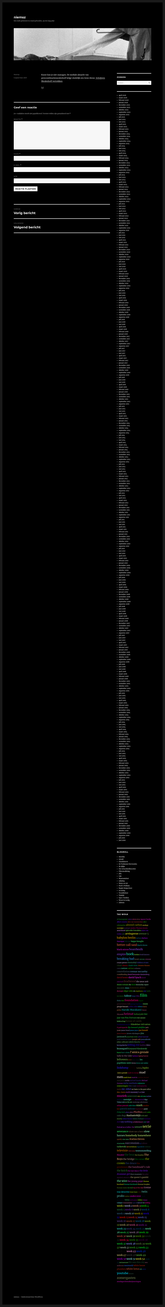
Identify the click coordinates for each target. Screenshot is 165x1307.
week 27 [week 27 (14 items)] (124, 1232)
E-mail (17, 165)
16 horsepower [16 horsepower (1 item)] (122, 919)
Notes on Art (123, 883)
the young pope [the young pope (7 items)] (135, 1181)
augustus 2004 (124, 720)
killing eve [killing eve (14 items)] (133, 1045)
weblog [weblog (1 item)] (147, 1203)
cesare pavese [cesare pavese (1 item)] (122, 963)
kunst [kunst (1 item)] (119, 1053)
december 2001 (124, 797)
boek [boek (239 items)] (130, 954)
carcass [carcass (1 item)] (142, 959)
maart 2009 (123, 587)
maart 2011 (123, 529)
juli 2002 (122, 780)
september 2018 (124, 315)
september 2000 (125, 833)
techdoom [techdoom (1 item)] (133, 1147)
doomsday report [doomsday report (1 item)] (142, 985)
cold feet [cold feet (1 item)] (131, 968)
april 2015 (122, 414)
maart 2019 (123, 300)
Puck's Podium (124, 886)
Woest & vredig (124, 900)
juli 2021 (122, 233)
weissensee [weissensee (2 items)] (123, 1262)
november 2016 (124, 368)
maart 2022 (123, 213)
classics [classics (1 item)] (125, 966)
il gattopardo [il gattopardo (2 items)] (122, 1027)
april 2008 (122, 614)
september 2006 (125, 659)
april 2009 (122, 585)
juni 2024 (122, 148)
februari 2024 (124, 158)
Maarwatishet (124, 878)
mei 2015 (122, 411)
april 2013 (122, 471)
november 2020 (124, 252)
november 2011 (124, 510)
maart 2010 (123, 558)
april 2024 (122, 153)
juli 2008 (122, 606)
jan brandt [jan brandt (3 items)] (143, 1030)
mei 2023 (122, 180)
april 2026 (122, 95)
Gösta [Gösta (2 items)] (140, 1007)
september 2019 (124, 286)
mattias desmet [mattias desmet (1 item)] (143, 1077)
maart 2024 (123, 156)
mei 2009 (122, 582)
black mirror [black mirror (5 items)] (123, 949)
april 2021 (122, 240)
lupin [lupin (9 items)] (145, 1067)
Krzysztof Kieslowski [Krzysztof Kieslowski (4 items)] (137, 1048)
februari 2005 (124, 705)
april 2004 (122, 729)
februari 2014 (123, 447)
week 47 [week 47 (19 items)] (121, 1255)
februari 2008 (124, 618)
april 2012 (122, 498)
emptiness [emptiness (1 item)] (139, 991)
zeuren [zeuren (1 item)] (131, 1274)
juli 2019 (122, 291)
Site (15, 176)
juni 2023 (122, 177)
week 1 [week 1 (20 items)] (120, 1205)
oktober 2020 (123, 254)
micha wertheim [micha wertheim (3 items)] (130, 1083)
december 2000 (124, 826)
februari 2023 (123, 187)
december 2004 (124, 710)
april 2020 (122, 269)
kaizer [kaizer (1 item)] (142, 1042)
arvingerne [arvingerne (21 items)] (131, 933)
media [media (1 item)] (127, 1081)
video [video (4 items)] (140, 1200)
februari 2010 (123, 561)
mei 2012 (122, 496)
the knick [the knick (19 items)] (122, 1170)
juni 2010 (122, 551)
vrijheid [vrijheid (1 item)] (139, 1203)
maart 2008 (123, 616)
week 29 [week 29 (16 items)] (143, 1232)
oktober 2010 (123, 541)
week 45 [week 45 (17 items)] (131, 1251)
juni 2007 (122, 638)
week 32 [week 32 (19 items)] (139, 1236)
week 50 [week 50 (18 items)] (121, 1258)
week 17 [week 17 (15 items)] (130, 1221)
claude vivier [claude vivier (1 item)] (133, 966)
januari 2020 (123, 276)
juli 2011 (122, 520)
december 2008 (124, 594)
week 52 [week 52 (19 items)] (140, 1258)
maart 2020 (123, 271)
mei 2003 (122, 756)
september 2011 (124, 515)
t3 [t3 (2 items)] (140, 1143)
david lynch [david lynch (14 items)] (134, 977)
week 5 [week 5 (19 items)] (121, 1209)
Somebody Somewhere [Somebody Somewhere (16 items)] (138, 1135)
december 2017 (124, 336)
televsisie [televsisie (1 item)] (131, 1151)
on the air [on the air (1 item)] (128, 1102)
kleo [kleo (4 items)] (148, 1045)
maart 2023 (123, 185)
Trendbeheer (123, 893)
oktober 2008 (123, 599)
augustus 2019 (124, 288)
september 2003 (124, 746)
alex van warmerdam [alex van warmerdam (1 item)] (135, 922)
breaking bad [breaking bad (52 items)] (125, 958)
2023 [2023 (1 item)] (134, 919)
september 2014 (124, 430)
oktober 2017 (123, 341)
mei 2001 (122, 814)
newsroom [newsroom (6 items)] (132, 1096)
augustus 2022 (124, 201)
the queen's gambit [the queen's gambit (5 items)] (139, 1177)
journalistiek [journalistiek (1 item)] (145, 1039)
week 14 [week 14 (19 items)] (133, 1217)
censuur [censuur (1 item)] (148, 959)
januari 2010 (123, 563)
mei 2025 (122, 122)
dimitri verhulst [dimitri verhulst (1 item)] (122, 985)
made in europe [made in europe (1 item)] (133, 1073)
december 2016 (124, 365)
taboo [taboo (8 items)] (144, 1143)
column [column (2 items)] (137, 968)
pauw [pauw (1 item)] (146, 1109)
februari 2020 (124, 274)
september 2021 (124, 228)
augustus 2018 (124, 317)
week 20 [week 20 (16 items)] (124, 1224)
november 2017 (124, 339)
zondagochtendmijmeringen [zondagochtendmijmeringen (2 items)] (129, 1281)
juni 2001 (122, 811)
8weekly (122, 857)
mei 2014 (122, 440)
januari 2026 (123, 103)
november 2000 (124, 828)
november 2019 (124, 281)
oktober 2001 (123, 802)
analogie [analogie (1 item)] (127, 928)
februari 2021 (123, 245)
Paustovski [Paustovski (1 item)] (139, 1109)
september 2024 (125, 141)
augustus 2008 (124, 604)
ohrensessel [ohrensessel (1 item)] (139, 1100)
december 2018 (124, 307)
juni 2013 (122, 467)
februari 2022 (124, 216)
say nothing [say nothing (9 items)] (126, 1121)
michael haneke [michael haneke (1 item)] (135, 1081)
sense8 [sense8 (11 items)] (138, 1127)
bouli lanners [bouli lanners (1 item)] (145, 955)
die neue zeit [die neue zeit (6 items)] (142, 981)
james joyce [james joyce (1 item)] (134, 1030)
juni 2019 (122, 293)
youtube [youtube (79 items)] (122, 1273)
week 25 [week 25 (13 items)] (140, 1228)
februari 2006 (124, 676)
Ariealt (121, 859)
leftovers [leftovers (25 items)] (122, 1059)
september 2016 (124, 373)
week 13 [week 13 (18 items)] (124, 1217)
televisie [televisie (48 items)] (122, 1150)
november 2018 (124, 310)
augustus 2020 (124, 259)
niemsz (20, 17)
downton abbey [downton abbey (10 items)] (138, 987)
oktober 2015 (123, 399)
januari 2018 (123, 334)
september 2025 (125, 112)
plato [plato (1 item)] (131, 1112)
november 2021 (124, 223)
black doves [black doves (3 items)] (142, 945)
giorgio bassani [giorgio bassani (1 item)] (122, 1007)
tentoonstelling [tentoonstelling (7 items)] (143, 1150)
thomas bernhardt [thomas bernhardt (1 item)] (131, 1184)
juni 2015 (122, 409)
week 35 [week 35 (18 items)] (133, 1239)
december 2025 (124, 105)
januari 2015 (123, 421)
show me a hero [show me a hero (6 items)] (136, 1131)
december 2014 (124, 423)
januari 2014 (123, 450)
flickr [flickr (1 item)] (119, 1001)
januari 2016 (123, 392)
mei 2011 (122, 524)
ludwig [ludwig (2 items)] (139, 1068)
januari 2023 (123, 189)
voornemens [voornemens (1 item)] (127, 1203)
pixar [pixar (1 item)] (127, 1112)
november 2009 (124, 568)
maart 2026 (123, 98)
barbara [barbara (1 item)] (139, 938)
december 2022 (124, 192)
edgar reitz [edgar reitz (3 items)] (128, 991)
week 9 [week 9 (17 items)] (121, 1213)
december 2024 (124, 134)
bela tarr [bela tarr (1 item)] (128, 941)
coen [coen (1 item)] (118, 968)
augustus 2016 (124, 375)
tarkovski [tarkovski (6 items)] (121, 1146)
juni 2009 (122, 580)
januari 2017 (123, 363)
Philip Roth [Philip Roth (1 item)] (121, 1112)
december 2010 (124, 536)
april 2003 (122, 758)
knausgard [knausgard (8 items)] (122, 1048)
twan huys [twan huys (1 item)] (134, 1192)
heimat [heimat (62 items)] (128, 1014)
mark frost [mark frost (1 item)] (127, 1077)
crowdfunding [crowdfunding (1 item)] (122, 974)
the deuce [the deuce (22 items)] (130, 1163)
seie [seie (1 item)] (144, 1122)
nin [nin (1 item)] (139, 1096)
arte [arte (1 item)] (123, 934)
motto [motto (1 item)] (119, 1089)
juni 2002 (122, 782)
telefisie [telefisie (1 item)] (148, 1147)
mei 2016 (122, 382)
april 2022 (122, 211)
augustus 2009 (124, 575)
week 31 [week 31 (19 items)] (130, 1236)
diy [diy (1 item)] (130, 985)
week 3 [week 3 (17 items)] (136, 1205)
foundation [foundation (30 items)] (131, 1000)
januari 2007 (123, 650)
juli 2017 (122, 348)
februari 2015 (123, 418)
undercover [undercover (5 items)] (135, 1196)
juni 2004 (122, 725)
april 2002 (122, 787)
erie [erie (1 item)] (144, 991)
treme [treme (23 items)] (147, 1187)
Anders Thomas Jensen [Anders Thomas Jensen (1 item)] (139, 928)
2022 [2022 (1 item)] (130, 919)
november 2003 (124, 741)
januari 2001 (123, 823)
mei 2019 (122, 295)
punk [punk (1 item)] (144, 1112)
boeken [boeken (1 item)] (137, 955)
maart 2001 (123, 819)
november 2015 (124, 397)
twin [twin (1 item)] (139, 1192)
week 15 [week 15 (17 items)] (142, 1217)
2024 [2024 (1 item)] (138, 919)
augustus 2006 (124, 662)
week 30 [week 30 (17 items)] (121, 1236)
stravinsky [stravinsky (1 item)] (121, 1143)
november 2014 (124, 426)
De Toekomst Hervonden (128, 864)
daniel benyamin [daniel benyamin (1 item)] (134, 974)
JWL (120, 874)
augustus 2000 (124, 835)
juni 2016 (122, 380)
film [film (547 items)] (143, 995)
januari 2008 (123, 621)
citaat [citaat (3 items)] (119, 965)
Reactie (18, 119)
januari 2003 (123, 766)
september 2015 (124, 401)
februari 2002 (124, 792)
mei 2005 (122, 698)
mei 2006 (122, 669)
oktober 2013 (123, 457)
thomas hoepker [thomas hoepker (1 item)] (144, 1184)
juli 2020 (122, 262)
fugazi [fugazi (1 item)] (141, 1001)
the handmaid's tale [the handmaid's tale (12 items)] (139, 1167)
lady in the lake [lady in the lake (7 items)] (124, 1056)
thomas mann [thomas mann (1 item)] (122, 1188)
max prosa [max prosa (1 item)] (121, 1081)
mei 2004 (122, 727)
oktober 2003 (123, 744)
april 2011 (122, 527)
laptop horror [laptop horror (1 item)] (143, 1056)
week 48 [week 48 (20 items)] (131, 1255)
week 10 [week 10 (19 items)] (129, 1213)
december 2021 (124, 221)
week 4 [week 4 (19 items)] (145, 1205)
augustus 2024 (124, 144)
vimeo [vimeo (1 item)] (145, 1200)
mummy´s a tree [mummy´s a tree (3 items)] (138, 1092)
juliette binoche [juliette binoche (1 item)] (134, 1042)
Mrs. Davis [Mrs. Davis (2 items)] (121, 1092)
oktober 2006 (124, 657)
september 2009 (125, 573)
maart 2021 (123, 242)
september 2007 (125, 631)
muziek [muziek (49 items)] (122, 1095)
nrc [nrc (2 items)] (133, 1100)
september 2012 (124, 488)
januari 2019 (123, 305)
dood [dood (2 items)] (133, 985)
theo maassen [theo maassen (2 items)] (136, 1174)
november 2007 (124, 626)
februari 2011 (123, 532)
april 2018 (122, 327)
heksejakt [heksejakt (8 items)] (139, 1014)
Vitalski (121, 895)
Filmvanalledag (124, 871)
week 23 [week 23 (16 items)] (121, 1228)
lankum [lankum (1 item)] (135, 1056)
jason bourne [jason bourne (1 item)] (121, 1033)
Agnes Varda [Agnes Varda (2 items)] (145, 919)
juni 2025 (122, 119)
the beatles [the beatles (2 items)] (139, 1155)
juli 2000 (122, 838)
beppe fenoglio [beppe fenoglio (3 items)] (137, 941)
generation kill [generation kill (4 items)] (123, 1004)
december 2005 (124, 681)
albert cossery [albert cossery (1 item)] (122, 922)
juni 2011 (122, 522)
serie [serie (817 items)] (146, 1126)
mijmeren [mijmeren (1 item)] (141, 1083)
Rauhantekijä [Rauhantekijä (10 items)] (133, 1115)
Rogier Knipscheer (125, 888)
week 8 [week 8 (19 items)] (145, 1209)
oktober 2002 (123, 773)
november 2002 (124, 770)
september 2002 (125, 775)
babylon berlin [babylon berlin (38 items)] (126, 937)
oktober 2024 (123, 139)
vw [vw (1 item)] (143, 1203)
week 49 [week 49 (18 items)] (141, 1255)
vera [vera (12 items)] (127, 1199)
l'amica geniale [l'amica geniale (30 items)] (139, 1052)
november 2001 (124, 799)
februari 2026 (124, 100)
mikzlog (122, 881)
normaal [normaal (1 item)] (120, 1100)
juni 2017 (122, 351)
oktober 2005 (123, 686)
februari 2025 (124, 129)
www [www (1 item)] (144, 1269)
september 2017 (124, 344)
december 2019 (124, 279)
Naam (17, 154)
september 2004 (125, 717)
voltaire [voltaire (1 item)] (119, 1203)
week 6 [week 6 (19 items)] (129, 1209)
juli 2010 (122, 549)
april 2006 (122, 671)
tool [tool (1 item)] (131, 1188)
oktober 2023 (123, 168)
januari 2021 (123, 247)
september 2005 (125, 688)
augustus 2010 (124, 546)
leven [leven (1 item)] (134, 1063)
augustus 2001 (124, 807)
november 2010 (124, 539)
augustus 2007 (124, 633)
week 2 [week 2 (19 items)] (128, 1205)
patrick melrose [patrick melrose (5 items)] (127, 1109)
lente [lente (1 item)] (130, 1060)
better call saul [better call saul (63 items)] (127, 945)
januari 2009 (123, 592)
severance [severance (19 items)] (122, 1131)
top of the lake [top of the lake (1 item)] (138, 1188)
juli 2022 (122, 204)
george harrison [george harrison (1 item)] (136, 1004)
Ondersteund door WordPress (32, 1297)
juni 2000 (122, 840)
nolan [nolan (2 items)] (148, 1096)
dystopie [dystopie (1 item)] (120, 991)
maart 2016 (123, 387)
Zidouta (121, 903)
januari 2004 (123, 737)
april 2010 (122, 556)
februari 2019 (123, 303)
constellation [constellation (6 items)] (123, 971)
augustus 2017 (124, 346)
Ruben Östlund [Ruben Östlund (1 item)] (138, 1119)
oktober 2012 (123, 486)
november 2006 (124, 655)
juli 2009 (122, 577)
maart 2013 (123, 474)
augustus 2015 (124, 404)
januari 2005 (123, 708)
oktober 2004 (123, 715)
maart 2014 (123, 445)
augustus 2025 (124, 115)
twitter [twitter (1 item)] (127, 1196)
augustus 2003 (124, 749)
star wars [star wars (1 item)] (125, 1139)
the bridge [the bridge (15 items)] (129, 1159)
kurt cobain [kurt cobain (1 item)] (125, 1053)
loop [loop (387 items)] (132, 1067)
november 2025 (124, 107)
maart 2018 (123, 329)
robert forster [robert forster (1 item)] (127, 1119)
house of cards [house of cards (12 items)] (134, 1021)
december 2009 (124, 565)
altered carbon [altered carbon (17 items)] (134, 924)
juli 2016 (122, 377)
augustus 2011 (124, 517)
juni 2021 (122, 235)
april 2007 (122, 643)
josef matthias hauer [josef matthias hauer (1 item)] (124, 1039)
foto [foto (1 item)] (122, 1001)
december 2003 (124, 739)
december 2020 (124, 250)
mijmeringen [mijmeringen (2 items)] (122, 1086)
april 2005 (122, 700)
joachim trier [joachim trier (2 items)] (132, 1037)
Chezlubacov (123, 862)
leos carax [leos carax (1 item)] (135, 1060)
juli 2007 (122, 635)
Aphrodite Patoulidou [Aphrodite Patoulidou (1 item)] (133, 930)
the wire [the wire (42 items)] (122, 1181)
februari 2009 (124, 590)
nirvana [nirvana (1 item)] (143, 1096)
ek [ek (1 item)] (134, 991)
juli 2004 (122, 722)
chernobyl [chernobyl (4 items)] (131, 962)
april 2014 (122, 442)
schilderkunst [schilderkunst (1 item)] (138, 1122)
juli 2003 (122, 751)
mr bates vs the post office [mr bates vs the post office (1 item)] (141, 1089)
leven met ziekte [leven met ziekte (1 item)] (142, 1063)
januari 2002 (123, 794)
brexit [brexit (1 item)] (137, 959)
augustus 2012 (124, 491)
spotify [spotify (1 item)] (119, 1139)
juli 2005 (122, 693)
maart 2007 (123, 645)
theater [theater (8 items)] (120, 1155)
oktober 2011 (123, 512)
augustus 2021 (124, 230)
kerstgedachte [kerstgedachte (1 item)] (122, 1045)
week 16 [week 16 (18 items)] (121, 1221)
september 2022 (125, 199)
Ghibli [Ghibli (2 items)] (145, 1004)
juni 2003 (122, 753)
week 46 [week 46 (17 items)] (141, 1251)
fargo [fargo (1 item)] (134, 996)
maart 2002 (123, 790)
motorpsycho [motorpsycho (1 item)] (142, 1086)
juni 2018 (122, 322)
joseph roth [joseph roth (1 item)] (136, 1039)
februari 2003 (123, 763)
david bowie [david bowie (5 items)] (122, 977)
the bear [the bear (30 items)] (130, 1154)
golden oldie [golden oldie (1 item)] (132, 1007)
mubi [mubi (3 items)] (128, 1092)
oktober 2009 (124, 570)
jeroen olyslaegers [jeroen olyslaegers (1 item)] (133, 1033)
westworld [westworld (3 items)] (128, 1265)
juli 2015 (122, 406)
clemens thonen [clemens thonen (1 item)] (144, 966)
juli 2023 (122, 175)
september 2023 (124, 170)
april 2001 (122, 816)
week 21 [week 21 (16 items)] (133, 1224)
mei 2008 (122, 611)
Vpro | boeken (124, 898)
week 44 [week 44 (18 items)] (121, 1251)
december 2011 (124, 508)
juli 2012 (122, 493)
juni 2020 (122, 264)
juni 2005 (122, 696)
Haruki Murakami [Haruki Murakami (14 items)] (132, 1009)
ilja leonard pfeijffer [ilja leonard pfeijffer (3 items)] (136, 1027)
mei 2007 (122, 640)
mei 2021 (122, 238)
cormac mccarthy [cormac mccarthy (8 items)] (138, 971)
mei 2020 (122, 266)
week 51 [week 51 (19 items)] (130, 1258)
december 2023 (124, 163)
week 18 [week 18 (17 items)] (139, 1221)
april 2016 (122, 385)
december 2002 (124, 768)
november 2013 (124, 455)
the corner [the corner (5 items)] (140, 1159)
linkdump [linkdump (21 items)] (122, 1067)
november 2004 (124, 712)
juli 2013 (122, 464)
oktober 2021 (123, 226)
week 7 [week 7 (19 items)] (137, 1209)
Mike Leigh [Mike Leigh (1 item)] (132, 1086)
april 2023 (122, 182)
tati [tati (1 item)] (127, 1147)
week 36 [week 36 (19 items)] (143, 1239)
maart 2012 (123, 500)
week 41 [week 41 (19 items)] (124, 1247)
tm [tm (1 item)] (129, 1188)
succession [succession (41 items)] (132, 1143)
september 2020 (125, 257)
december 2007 (124, 623)
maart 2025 (123, 127)
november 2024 (124, 136)
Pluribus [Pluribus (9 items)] (138, 1112)
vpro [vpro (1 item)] (134, 1203)
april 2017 (122, 356)
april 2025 (122, 124)
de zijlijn (122, 866)
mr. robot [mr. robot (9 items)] (126, 1089)
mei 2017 (122, 353)
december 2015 (124, 394)
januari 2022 (123, 218)
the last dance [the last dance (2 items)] (133, 1171)
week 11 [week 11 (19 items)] (138, 1213)
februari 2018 (123, 332)
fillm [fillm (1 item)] (138, 996)
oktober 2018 (123, 312)
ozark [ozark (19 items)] (139, 1105)
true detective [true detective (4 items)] (123, 1192)
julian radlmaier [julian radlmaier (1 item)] (122, 1042)
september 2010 (124, 544)
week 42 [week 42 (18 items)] (134, 1247)
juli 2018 (122, 320)
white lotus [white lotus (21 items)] (132, 1268)
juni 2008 (122, 609)
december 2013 (124, 452)
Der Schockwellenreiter (127, 869)
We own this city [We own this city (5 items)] (136, 1262)
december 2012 (124, 481)
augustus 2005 (124, 691)
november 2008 (124, 597)
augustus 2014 (124, 433)
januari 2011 (123, 534)
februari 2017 (123, 361)
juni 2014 (122, 438)
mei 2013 (122, 469)
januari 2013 (123, 479)
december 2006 (124, 652)
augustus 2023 (124, 172)
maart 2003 (123, 761)
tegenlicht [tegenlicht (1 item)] (140, 1147)
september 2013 (124, 459)
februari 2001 (123, 821)
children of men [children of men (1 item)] (142, 963)
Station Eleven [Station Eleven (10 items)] (136, 1139)
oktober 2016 (123, 370)
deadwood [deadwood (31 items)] (129, 981)
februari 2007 (124, 647)
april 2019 (122, 298)
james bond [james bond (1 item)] (125, 1030)
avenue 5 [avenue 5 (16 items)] (144, 933)
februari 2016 (123, 389)
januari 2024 (123, 160)
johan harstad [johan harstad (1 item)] (143, 1037)
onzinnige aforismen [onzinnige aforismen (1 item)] (140, 1102)
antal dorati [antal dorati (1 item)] (121, 930)
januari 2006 (123, 679)
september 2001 (124, 804)
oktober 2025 (123, 110)
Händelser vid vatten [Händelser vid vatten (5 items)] (140, 1024)
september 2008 (125, 602)
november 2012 (124, 483)
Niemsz (16, 74)
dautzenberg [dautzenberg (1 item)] (144, 974)
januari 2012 (123, 505)
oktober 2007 (123, 628)
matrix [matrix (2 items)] (134, 1077)
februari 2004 (124, 734)
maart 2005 (123, 703)
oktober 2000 (123, 831)
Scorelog (122, 891)
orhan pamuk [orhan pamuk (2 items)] (122, 1105)
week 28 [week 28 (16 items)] (134, 1232)
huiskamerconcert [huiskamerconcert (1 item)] (123, 1025)
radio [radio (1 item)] (149, 1112)
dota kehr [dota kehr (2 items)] (121, 988)
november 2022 (124, 194)
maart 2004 (123, 732)
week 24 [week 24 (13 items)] (130, 1228)
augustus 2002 (124, 778)
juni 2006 (122, 667)
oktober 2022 (123, 197)
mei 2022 (122, 209)
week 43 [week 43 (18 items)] (143, 1247)
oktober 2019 (123, 283)
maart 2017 (123, 358)
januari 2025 (123, 131)
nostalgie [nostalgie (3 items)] (127, 1099)
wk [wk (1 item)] (141, 1269)
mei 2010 (122, 553)
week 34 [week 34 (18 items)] (124, 1239)
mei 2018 (122, 324)
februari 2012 (123, 503)
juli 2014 (122, 435)
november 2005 (124, 684)
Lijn (120, 876)
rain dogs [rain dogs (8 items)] (121, 1115)
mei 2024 (122, 151)
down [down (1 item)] (127, 988)
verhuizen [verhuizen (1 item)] (133, 1200)
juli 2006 (122, 664)
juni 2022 (122, 206)
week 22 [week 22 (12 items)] (143, 1225)
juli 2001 (122, 809)
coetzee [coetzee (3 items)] (124, 968)
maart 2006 (123, 674)
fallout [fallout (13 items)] (127, 995)
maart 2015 (123, 416)
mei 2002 (122, 785)
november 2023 (124, 165)
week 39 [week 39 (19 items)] (140, 1243)
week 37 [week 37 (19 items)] (121, 1243)
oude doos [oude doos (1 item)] (132, 1106)
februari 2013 (123, 476)
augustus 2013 (124, 462)
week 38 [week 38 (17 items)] (130, 1243)
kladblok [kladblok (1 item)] (143, 1045)
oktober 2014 (123, 428)
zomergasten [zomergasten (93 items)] (126, 1278)
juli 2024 (122, 146)
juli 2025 (122, 117)
